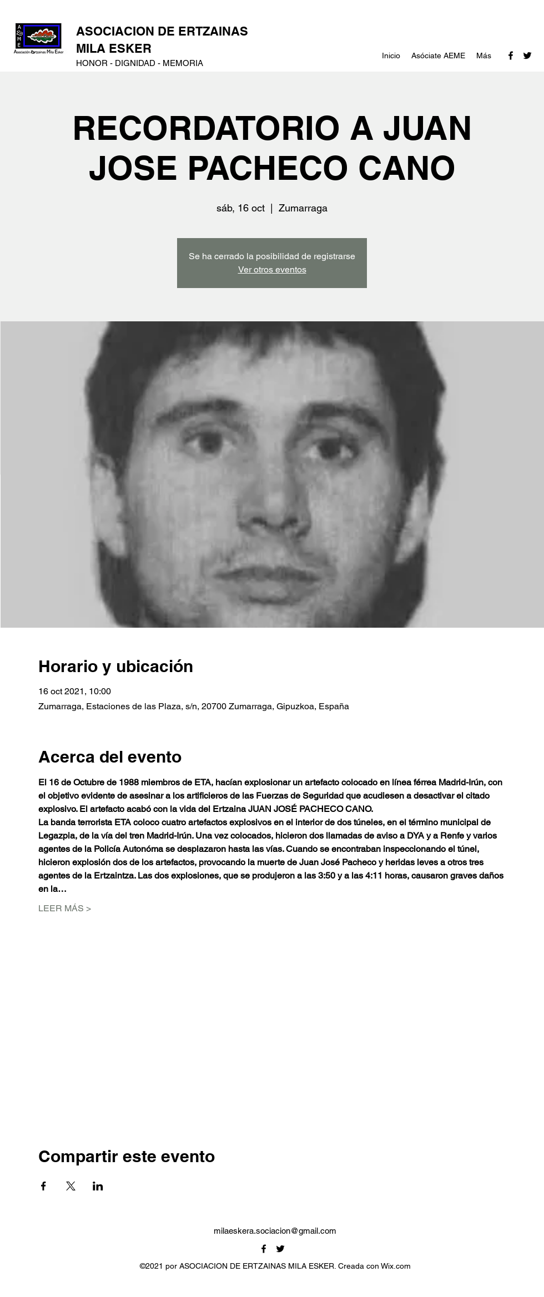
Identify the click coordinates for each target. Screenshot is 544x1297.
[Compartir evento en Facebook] (43, 1186)
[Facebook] (510, 55)
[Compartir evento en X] (71, 1186)
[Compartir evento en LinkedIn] (98, 1186)
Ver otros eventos (272, 269)
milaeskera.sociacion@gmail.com (275, 1230)
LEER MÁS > (64, 908)
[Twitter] (527, 55)
